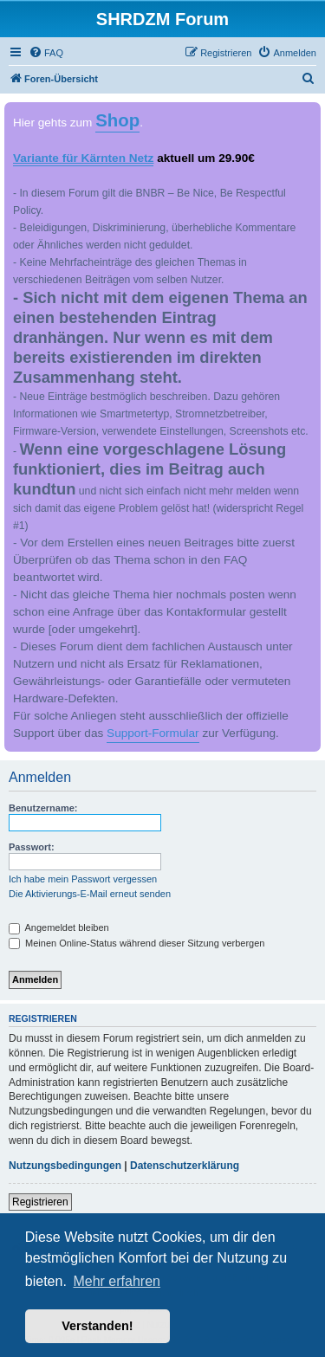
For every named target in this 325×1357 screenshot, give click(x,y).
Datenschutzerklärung (184, 1166)
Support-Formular (153, 733)
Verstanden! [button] (97, 1326)
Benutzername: (43, 808)
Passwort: (32, 847)
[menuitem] (46, 52)
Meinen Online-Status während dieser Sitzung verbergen (136, 943)
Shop (117, 120)
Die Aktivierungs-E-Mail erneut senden (90, 894)
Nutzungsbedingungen (65, 1166)
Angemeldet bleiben (59, 927)
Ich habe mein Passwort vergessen (83, 879)
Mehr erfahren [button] (116, 1281)
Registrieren (40, 1202)
